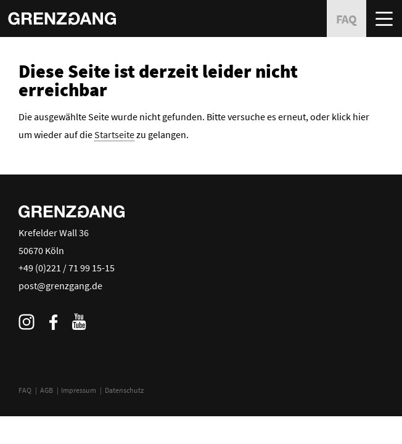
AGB (46, 390)
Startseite (114, 134)
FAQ (24, 390)
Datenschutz (124, 390)
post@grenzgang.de (60, 285)
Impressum (78, 390)
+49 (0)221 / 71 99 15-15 (66, 267)
